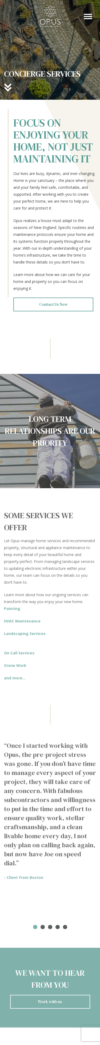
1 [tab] (35, 929)
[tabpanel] (50, 813)
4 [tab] (57, 929)
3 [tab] (50, 929)
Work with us (50, 1003)
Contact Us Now (53, 304)
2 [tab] (43, 929)
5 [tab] (65, 929)
